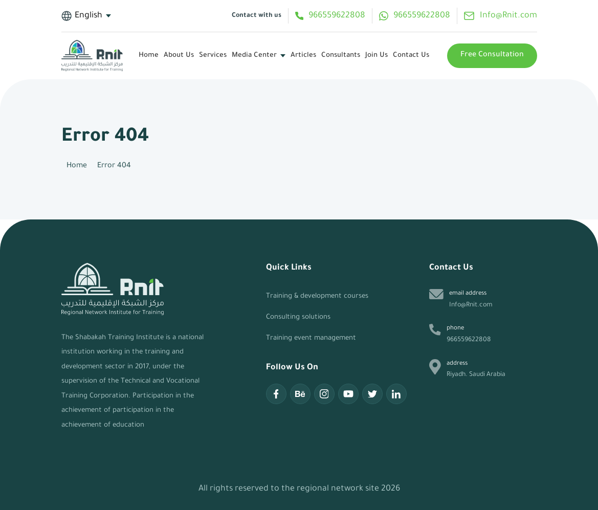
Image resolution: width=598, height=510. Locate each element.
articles (303, 55)
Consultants (340, 55)
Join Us (376, 55)
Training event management (311, 338)
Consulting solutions (298, 317)
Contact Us (411, 55)
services (213, 55)
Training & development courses (317, 296)
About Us (179, 55)
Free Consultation (492, 55)
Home (149, 55)
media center (254, 55)
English (82, 16)
